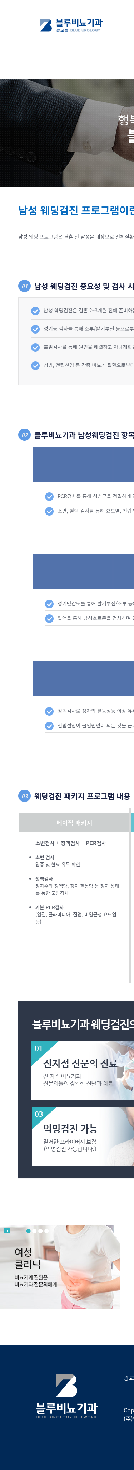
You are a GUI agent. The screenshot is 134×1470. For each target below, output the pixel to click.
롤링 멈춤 (7, 1230)
